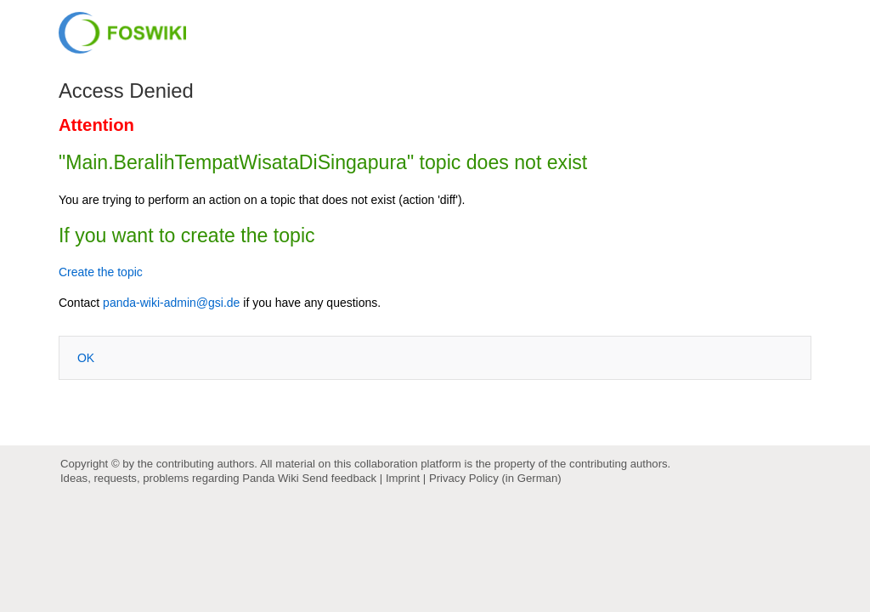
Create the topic (101, 272)
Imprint (403, 478)
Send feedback (339, 478)
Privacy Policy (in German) (495, 478)
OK (85, 358)
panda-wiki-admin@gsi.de (171, 302)
